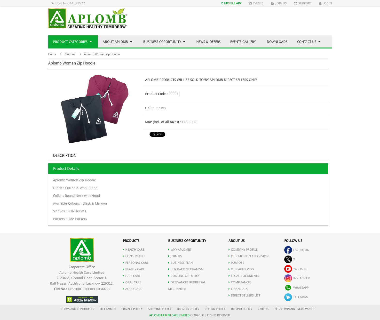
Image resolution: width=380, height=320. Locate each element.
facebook (296, 250)
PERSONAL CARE (136, 262)
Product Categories (72, 42)
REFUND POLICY (241, 309)
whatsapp (296, 287)
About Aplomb (117, 42)
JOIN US (175, 256)
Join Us (279, 3)
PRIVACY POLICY (131, 309)
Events (256, 3)
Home (52, 54)
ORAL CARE (132, 282)
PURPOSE (236, 262)
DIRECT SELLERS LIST (244, 295)
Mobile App (231, 3)
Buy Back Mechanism (186, 269)
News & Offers (208, 42)
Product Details (66, 168)
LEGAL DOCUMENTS (244, 276)
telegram (296, 297)
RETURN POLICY (215, 309)
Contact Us (308, 42)
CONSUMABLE (134, 256)
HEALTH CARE (133, 249)
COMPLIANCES (240, 282)
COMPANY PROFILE (243, 249)
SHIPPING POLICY (160, 309)
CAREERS (263, 309)
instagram (297, 278)
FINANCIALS (238, 289)
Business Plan (180, 262)
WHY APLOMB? (179, 249)
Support (303, 3)
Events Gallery (243, 42)
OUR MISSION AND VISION (249, 256)
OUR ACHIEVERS (241, 269)
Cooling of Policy (184, 276)
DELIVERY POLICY (188, 309)
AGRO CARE (132, 289)
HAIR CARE (132, 276)
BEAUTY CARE (134, 269)
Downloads (277, 42)
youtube (295, 269)
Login (325, 3)
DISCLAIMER (108, 309)
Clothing (70, 54)
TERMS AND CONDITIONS (77, 309)
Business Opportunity (164, 42)
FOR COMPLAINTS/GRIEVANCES (295, 309)
